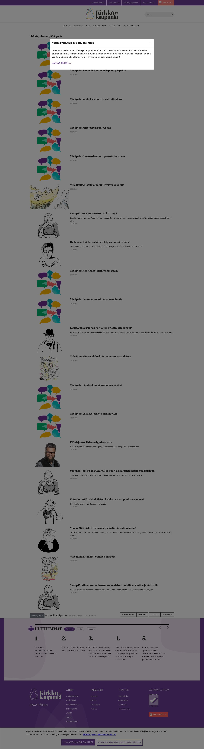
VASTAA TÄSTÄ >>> (61, 63)
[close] (151, 43)
